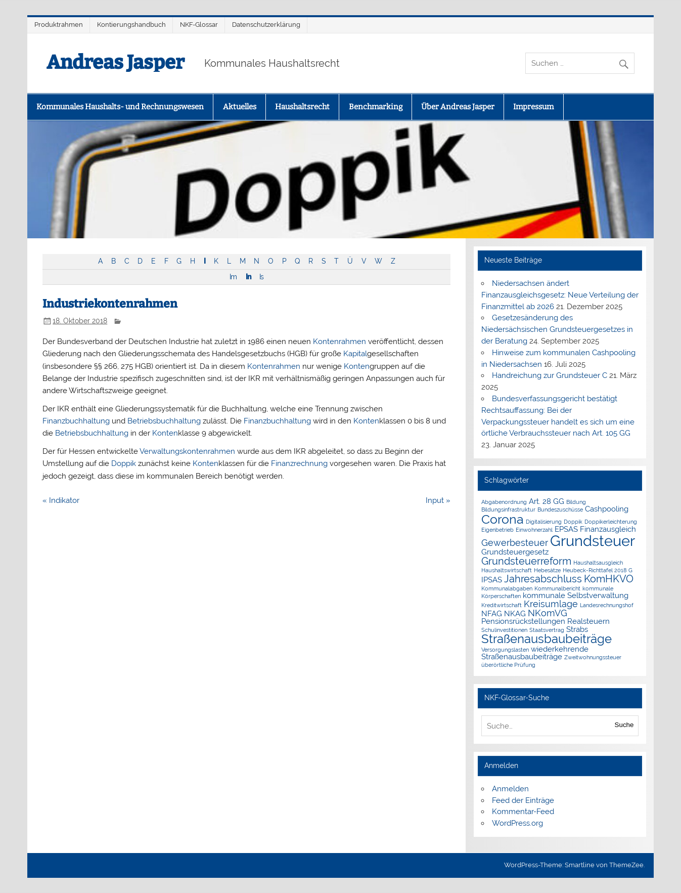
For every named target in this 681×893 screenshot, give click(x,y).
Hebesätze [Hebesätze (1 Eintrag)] (547, 570)
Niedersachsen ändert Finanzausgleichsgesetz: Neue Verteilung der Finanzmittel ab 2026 (560, 295)
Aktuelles (239, 106)
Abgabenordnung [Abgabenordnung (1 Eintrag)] (504, 502)
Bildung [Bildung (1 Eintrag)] (576, 502)
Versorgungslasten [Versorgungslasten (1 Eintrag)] (505, 650)
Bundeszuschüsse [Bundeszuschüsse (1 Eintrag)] (560, 509)
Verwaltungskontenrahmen (187, 451)
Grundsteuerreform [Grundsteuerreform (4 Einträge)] (526, 561)
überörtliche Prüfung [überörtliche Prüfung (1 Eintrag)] (508, 665)
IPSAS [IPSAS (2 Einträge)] (491, 579)
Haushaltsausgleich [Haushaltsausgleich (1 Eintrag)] (598, 563)
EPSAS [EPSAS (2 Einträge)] (566, 529)
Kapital (355, 353)
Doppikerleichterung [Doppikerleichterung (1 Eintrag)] (610, 522)
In (248, 277)
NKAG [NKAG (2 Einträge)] (515, 613)
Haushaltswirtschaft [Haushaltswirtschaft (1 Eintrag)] (506, 570)
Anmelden (510, 788)
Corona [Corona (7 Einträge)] (502, 519)
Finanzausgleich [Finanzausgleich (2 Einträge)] (608, 529)
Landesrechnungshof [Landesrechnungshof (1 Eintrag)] (606, 605)
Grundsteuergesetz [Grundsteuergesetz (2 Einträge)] (515, 552)
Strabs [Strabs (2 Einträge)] (577, 629)
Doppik (123, 463)
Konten (357, 366)
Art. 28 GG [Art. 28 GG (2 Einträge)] (546, 501)
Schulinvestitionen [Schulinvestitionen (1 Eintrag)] (504, 630)
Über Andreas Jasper (457, 106)
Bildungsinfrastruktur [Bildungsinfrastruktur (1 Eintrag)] (508, 509)
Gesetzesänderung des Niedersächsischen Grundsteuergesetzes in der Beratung (557, 329)
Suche (624, 725)
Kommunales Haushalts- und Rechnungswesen (120, 106)
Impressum (533, 106)
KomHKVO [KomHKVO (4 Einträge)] (608, 579)
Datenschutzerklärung (266, 24)
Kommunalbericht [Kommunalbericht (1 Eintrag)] (557, 588)
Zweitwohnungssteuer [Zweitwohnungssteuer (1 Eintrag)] (592, 657)
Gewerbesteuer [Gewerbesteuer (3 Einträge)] (514, 542)
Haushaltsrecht (302, 106)
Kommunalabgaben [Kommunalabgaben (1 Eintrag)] (506, 588)
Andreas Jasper (116, 62)
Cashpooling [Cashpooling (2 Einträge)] (606, 509)
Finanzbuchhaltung (76, 421)
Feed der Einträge (523, 800)
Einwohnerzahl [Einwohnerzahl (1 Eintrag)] (534, 530)
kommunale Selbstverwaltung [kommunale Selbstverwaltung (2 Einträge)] (575, 595)
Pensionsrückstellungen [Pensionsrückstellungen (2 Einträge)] (523, 621)
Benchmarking (375, 106)
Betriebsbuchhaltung (164, 421)
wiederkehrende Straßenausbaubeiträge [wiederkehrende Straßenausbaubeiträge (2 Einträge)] (534, 653)
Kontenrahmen (339, 341)
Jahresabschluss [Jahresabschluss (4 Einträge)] (543, 579)
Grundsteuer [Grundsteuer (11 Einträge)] (592, 540)
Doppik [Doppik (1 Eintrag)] (573, 522)
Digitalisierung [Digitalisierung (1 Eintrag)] (544, 522)
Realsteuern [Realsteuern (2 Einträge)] (588, 621)
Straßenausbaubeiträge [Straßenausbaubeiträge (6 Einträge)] (546, 639)
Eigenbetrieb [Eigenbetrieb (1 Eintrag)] (497, 530)
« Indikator (60, 500)
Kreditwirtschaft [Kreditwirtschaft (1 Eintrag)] (501, 605)
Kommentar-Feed (523, 811)
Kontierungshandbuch (131, 24)
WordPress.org (517, 823)
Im (233, 277)
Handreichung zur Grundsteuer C (549, 375)
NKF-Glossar (199, 24)
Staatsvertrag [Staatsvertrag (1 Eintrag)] (546, 630)
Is (261, 277)
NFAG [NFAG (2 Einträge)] (491, 613)
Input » (438, 500)
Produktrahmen (58, 24)
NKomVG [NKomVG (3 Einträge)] (547, 613)
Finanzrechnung (299, 463)
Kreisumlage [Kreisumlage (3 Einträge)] (551, 604)
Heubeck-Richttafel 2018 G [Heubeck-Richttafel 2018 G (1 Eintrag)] (597, 570)
